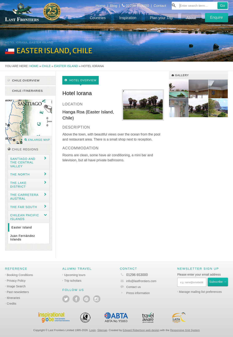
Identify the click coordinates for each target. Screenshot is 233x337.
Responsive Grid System (185, 330)
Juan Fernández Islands (22, 237)
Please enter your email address (199, 274)
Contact (160, 6)
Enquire (216, 17)
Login (92, 330)
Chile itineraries (27, 90)
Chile (46, 66)
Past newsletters (18, 292)
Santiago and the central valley (22, 162)
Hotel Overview (80, 80)
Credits (11, 303)
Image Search (16, 286)
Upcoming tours (74, 275)
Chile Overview (23, 80)
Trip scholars (72, 280)
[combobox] (200, 6)
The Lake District (18, 184)
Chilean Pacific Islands (24, 217)
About (191, 18)
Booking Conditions (20, 275)
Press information (138, 293)
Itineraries (13, 298)
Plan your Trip (161, 18)
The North (20, 174)
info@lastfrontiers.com (138, 281)
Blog (113, 6)
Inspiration (127, 18)
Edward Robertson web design (141, 330)
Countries (98, 18)
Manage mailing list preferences (200, 291)
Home (100, 6)
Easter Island (66, 66)
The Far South (23, 207)
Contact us (133, 287)
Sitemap (102, 330)
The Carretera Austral (24, 196)
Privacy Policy (16, 280)
